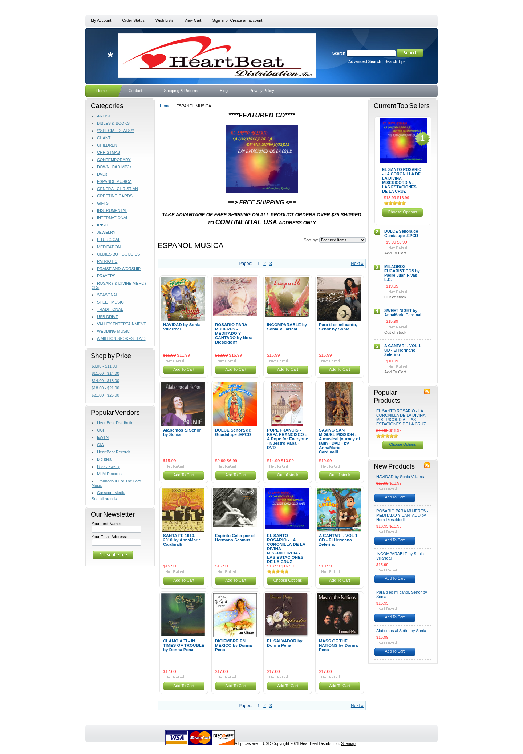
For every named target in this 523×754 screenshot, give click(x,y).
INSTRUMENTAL (112, 210)
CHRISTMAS (108, 152)
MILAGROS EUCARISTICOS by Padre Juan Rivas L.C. (402, 273)
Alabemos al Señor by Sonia (182, 432)
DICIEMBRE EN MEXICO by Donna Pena (233, 645)
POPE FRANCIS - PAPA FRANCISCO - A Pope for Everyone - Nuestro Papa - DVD (287, 439)
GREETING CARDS (115, 196)
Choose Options (287, 580)
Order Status (133, 20)
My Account (101, 20)
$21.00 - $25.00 (105, 395)
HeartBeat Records (113, 452)
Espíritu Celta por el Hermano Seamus (235, 537)
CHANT (103, 138)
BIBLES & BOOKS (113, 123)
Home (165, 106)
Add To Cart (183, 369)
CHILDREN (107, 145)
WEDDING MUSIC (113, 331)
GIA (100, 444)
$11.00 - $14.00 (105, 373)
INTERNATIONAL (112, 218)
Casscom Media (111, 492)
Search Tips (395, 61)
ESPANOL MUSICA (114, 181)
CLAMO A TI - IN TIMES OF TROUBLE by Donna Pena (183, 645)
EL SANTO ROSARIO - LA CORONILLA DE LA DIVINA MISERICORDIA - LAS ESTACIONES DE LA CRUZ (401, 180)
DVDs (102, 174)
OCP (101, 430)
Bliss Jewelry (108, 466)
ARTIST (104, 116)
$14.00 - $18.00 (105, 380)
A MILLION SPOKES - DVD (121, 338)
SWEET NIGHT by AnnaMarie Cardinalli (403, 312)
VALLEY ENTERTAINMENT (121, 324)
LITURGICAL (108, 239)
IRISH (102, 225)
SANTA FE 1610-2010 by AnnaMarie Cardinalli (182, 539)
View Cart (192, 20)
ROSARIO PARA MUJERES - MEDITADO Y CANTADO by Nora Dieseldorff (233, 333)
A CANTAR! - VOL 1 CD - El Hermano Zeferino (338, 539)
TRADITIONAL (110, 309)
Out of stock (288, 475)
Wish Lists (164, 20)
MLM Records (109, 474)
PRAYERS (106, 276)
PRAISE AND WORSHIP (119, 268)
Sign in (218, 20)
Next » (357, 263)
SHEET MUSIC (110, 302)
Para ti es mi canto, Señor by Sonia (338, 326)
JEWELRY (106, 232)
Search (338, 53)
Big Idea (104, 459)
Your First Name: (106, 523)
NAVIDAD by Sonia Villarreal (181, 326)
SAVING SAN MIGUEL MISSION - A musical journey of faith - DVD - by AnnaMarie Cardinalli (339, 441)
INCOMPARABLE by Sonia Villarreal (287, 326)
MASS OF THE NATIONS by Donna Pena (338, 645)
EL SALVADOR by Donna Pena (285, 643)
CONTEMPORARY (114, 159)
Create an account (246, 20)
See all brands (104, 499)
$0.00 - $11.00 (104, 366)
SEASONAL (107, 295)
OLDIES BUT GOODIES (118, 254)
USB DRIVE (107, 316)
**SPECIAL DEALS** (115, 130)
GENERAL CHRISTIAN (117, 189)
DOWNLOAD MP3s (114, 167)
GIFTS (103, 203)
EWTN (103, 437)
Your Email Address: (109, 536)
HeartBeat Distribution (116, 423)
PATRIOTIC (107, 261)
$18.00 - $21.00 (105, 388)
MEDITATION (109, 247)
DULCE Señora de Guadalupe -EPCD (233, 432)
